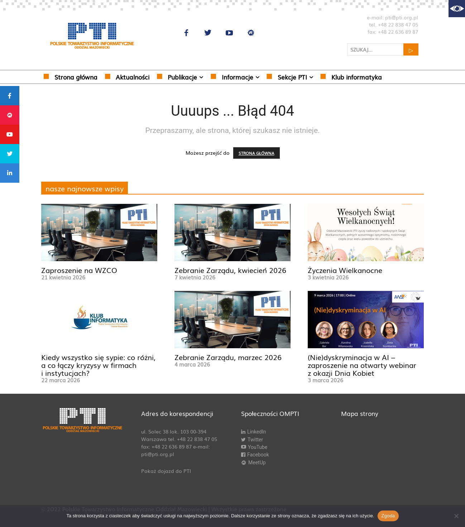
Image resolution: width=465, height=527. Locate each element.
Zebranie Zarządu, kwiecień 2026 (230, 269)
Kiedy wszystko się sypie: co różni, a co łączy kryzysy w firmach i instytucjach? (98, 364)
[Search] (410, 49)
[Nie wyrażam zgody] (456, 515)
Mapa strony (359, 413)
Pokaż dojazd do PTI (166, 470)
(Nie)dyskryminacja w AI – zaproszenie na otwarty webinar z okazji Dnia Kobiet (362, 364)
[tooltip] (9, 95)
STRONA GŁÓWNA (256, 153)
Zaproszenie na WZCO (79, 269)
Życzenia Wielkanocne (345, 269)
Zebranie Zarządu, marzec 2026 (228, 356)
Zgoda (388, 515)
